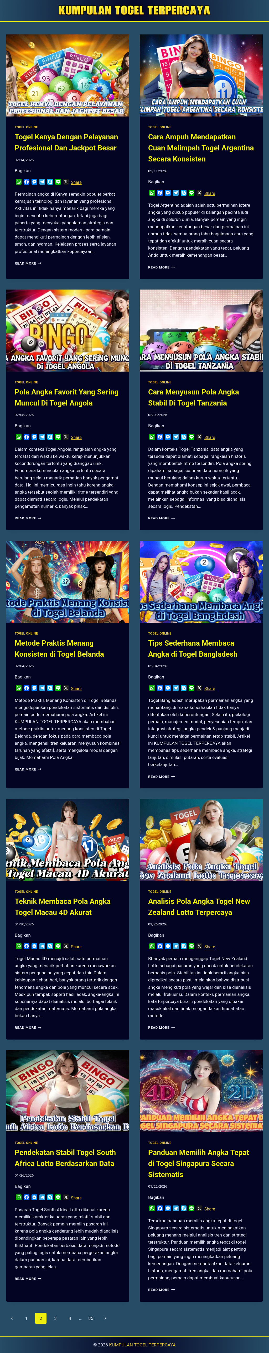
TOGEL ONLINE (26, 127)
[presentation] (67, 75)
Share (76, 182)
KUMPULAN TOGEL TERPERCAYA (142, 1344)
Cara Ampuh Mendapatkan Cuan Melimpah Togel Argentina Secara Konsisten (201, 148)
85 (90, 1318)
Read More (28, 263)
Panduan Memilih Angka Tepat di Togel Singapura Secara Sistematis (198, 1163)
